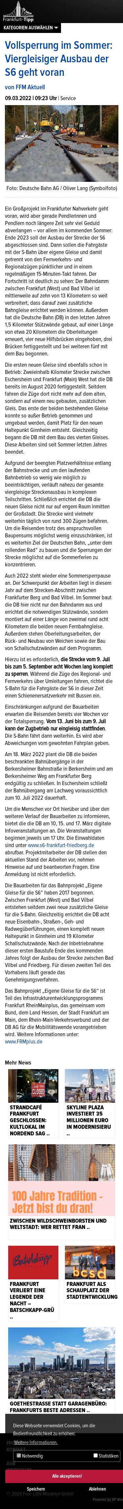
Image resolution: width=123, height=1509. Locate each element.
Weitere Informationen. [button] (36, 1442)
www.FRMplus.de (23, 1041)
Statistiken (105, 1456)
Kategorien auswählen (28, 28)
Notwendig (30, 1456)
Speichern (36, 1489)
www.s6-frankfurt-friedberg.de (61, 845)
